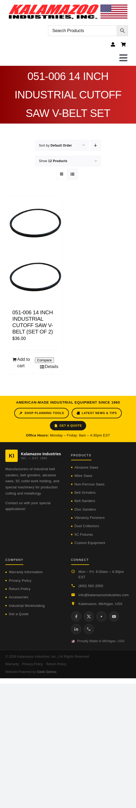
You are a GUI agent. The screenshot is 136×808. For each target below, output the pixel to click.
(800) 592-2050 (91, 586)
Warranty (12, 664)
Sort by (55, 145)
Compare (44, 360)
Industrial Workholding (27, 606)
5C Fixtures (84, 535)
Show (53, 161)
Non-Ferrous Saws (90, 484)
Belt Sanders (85, 501)
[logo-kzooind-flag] (68, 6)
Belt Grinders (85, 493)
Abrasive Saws (86, 467)
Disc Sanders (85, 509)
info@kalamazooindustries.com (104, 595)
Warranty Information (26, 572)
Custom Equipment (90, 543)
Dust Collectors (87, 526)
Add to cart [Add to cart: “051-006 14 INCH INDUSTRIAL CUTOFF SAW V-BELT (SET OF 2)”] (23, 362)
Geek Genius (47, 672)
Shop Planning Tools (41, 413)
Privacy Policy (20, 581)
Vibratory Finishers (90, 518)
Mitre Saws (84, 476)
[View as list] (72, 174)
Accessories (18, 597)
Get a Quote (68, 425)
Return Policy (19, 589)
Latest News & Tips (96, 413)
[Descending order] (95, 145)
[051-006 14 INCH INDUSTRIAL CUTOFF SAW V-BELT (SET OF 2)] (35, 250)
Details (51, 366)
